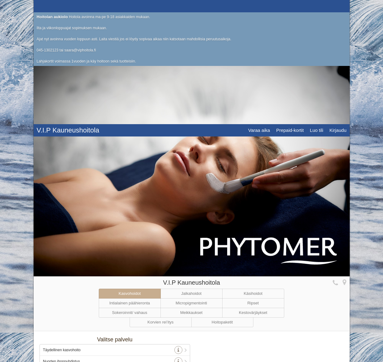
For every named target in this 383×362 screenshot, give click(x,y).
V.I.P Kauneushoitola (68, 6)
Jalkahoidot (191, 210)
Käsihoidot (253, 210)
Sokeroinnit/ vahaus (129, 229)
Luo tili (316, 6)
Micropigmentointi (191, 220)
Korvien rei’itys (161, 239)
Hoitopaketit (222, 239)
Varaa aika (259, 6)
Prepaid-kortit (290, 6)
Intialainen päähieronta (129, 220)
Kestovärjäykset (253, 229)
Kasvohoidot (130, 210)
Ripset (253, 220)
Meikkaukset (191, 229)
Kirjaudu (337, 6)
